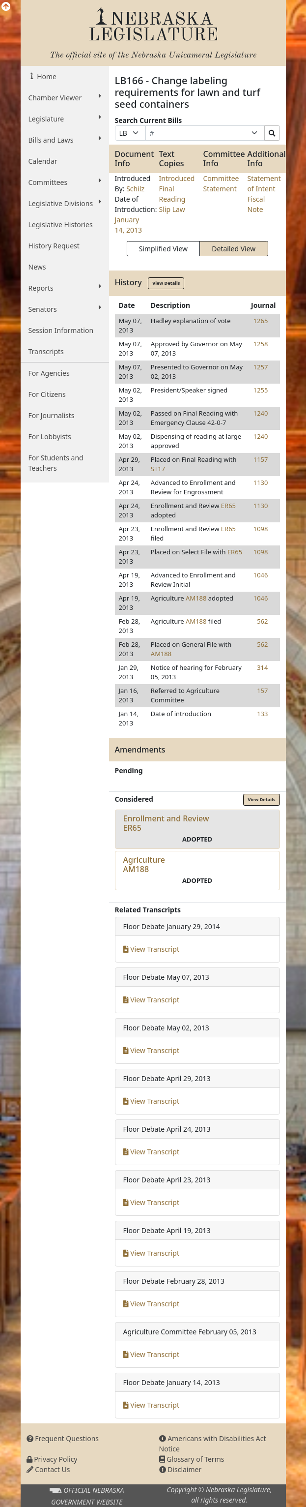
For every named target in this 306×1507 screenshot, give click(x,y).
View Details (166, 283)
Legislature (64, 118)
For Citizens (47, 394)
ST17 (158, 468)
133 (262, 713)
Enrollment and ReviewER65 (166, 823)
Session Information (61, 330)
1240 (260, 413)
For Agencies (49, 373)
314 (262, 667)
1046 (260, 575)
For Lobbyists (49, 436)
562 (262, 621)
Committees (64, 182)
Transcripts (46, 351)
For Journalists (51, 415)
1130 (260, 482)
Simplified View (163, 248)
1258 (260, 343)
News (37, 266)
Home (45, 76)
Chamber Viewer (64, 97)
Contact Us (48, 1469)
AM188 (196, 598)
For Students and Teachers (55, 463)
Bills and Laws (64, 140)
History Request (54, 245)
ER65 (228, 505)
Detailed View (233, 248)
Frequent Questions (63, 1438)
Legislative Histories (60, 224)
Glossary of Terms (191, 1459)
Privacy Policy (52, 1459)
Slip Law (172, 209)
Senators (64, 309)
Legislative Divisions (64, 203)
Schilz (135, 188)
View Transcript (151, 949)
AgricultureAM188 (144, 864)
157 (262, 690)
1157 (260, 459)
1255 (260, 390)
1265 (260, 320)
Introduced (177, 178)
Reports (64, 288)
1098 (260, 528)
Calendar (42, 161)
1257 (260, 366)
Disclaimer (180, 1469)
